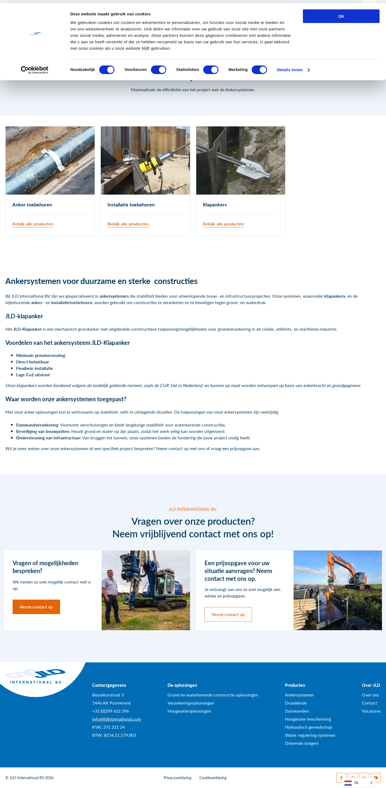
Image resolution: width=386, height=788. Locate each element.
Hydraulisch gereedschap (308, 727)
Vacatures (371, 711)
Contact (369, 703)
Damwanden (297, 711)
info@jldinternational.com (116, 719)
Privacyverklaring (177, 777)
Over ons (370, 695)
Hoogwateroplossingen (189, 711)
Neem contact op (36, 607)
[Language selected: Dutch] (358, 783)
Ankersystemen (299, 695)
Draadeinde (296, 703)
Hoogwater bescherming (308, 719)
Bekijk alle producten (32, 224)
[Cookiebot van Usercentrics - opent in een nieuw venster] (34, 67)
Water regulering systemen (310, 735)
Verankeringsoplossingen (191, 703)
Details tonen (289, 67)
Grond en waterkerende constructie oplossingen (213, 695)
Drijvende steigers (302, 743)
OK (341, 13)
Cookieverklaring (213, 777)
